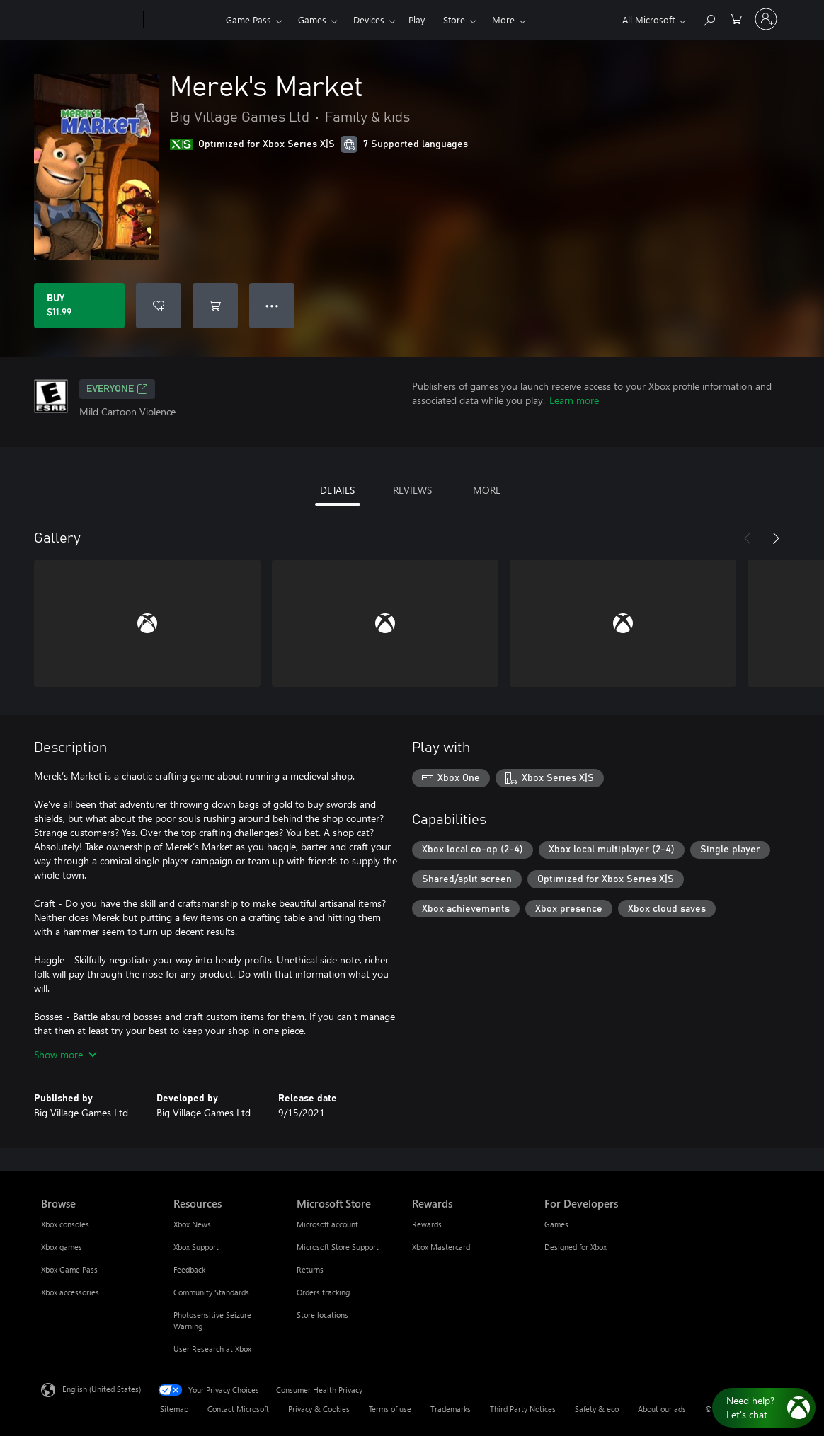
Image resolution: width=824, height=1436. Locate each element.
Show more (65, 1054)
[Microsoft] (89, 20)
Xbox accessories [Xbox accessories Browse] (70, 1292)
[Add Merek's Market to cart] (215, 305)
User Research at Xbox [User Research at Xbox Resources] (212, 1348)
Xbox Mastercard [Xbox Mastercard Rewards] (441, 1246)
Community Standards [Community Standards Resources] (211, 1292)
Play (416, 19)
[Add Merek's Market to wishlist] (158, 305)
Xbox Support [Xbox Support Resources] (196, 1246)
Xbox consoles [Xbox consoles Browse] (65, 1224)
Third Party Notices (523, 1408)
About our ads (662, 1408)
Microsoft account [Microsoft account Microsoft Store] (327, 1224)
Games (312, 19)
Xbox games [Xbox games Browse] (61, 1246)
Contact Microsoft (238, 1408)
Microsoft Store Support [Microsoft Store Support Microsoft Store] (338, 1246)
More (503, 19)
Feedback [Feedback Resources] (189, 1269)
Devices (368, 19)
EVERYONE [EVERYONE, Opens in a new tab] (117, 389)
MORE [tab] (486, 490)
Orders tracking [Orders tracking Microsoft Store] (323, 1292)
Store (454, 19)
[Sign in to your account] (766, 19)
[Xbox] (183, 20)
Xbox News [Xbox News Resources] (192, 1224)
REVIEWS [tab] (412, 490)
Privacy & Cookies (319, 1408)
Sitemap (174, 1408)
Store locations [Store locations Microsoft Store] (322, 1314)
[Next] (776, 538)
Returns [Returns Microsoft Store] (310, 1269)
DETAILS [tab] (337, 490)
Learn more (574, 400)
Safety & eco (597, 1408)
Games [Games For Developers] (556, 1224)
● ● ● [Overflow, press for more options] (272, 305)
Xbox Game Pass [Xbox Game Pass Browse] (69, 1269)
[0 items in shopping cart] (736, 18)
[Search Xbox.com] (708, 18)
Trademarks (450, 1408)
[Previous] (747, 538)
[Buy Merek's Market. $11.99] (79, 305)
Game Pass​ (248, 19)
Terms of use (390, 1408)
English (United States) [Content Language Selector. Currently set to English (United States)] (101, 1389)
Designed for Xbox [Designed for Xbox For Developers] (575, 1246)
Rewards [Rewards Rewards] (427, 1224)
